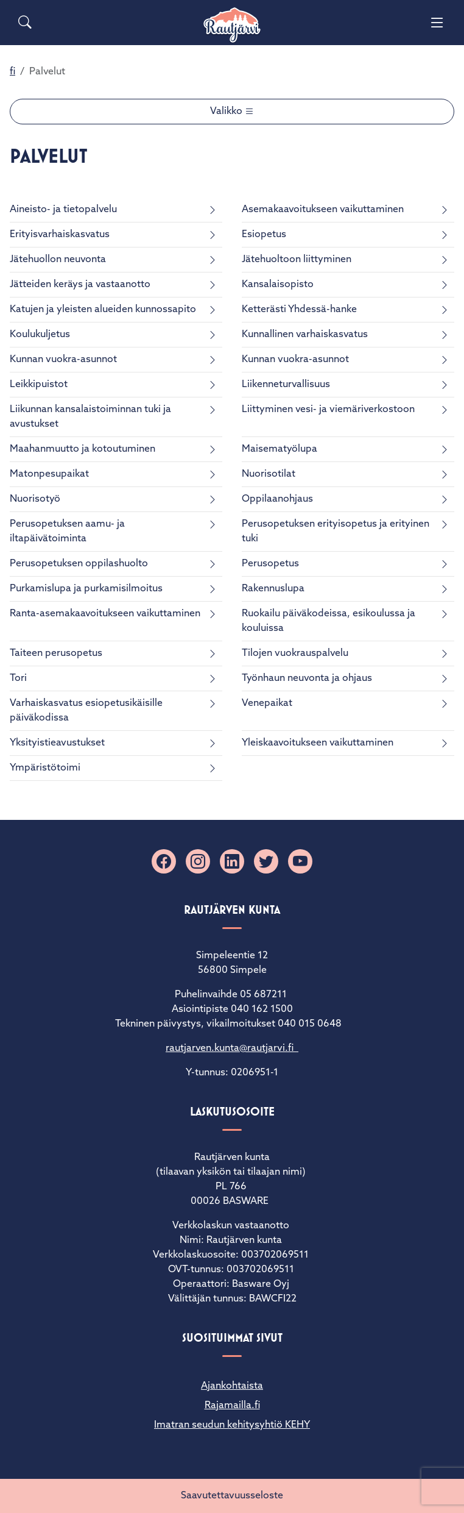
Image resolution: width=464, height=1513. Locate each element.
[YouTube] (300, 861)
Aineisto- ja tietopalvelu (63, 210)
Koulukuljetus (40, 335)
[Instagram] (198, 861)
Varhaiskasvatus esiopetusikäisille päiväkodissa (86, 711)
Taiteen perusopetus (56, 653)
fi (12, 72)
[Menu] (437, 23)
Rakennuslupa (273, 589)
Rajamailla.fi (232, 1406)
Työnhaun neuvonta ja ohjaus (307, 678)
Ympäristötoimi (45, 768)
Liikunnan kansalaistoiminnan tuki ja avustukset (90, 417)
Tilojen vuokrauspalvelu (295, 653)
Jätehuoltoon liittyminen (296, 260)
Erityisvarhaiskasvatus (60, 235)
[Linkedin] (232, 861)
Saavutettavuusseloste (232, 1496)
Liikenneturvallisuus (286, 385)
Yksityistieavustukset (57, 743)
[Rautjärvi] (232, 25)
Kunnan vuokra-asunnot (63, 360)
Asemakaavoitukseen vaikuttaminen (323, 210)
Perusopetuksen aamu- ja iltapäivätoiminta (67, 531)
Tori (18, 678)
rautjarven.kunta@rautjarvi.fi (232, 1048)
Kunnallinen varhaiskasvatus (305, 335)
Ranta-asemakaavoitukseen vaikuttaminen (105, 614)
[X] (266, 861)
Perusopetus (270, 564)
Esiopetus (264, 235)
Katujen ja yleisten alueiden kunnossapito (103, 310)
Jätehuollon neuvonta (58, 260)
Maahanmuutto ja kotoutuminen (82, 449)
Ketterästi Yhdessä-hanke (299, 310)
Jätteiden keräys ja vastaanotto (80, 285)
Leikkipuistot (39, 385)
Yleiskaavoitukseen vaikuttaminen (317, 743)
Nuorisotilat (268, 474)
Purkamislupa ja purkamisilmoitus (86, 589)
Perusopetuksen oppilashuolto (79, 564)
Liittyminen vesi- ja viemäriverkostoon (328, 410)
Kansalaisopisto (278, 285)
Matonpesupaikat (49, 474)
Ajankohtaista (232, 1386)
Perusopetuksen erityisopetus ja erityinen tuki (335, 531)
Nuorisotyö (35, 499)
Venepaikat (267, 703)
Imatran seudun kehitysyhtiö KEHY (232, 1425)
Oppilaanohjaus (277, 499)
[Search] (25, 22)
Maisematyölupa (279, 449)
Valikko (227, 111)
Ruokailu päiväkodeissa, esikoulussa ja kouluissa (328, 621)
